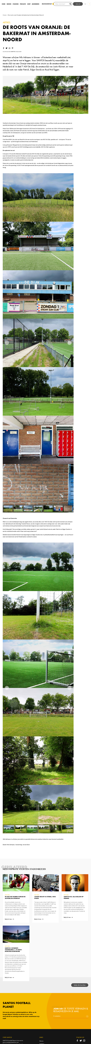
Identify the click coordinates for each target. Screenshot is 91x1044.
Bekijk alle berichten (80, 985)
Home (3, 4)
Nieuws (9, 4)
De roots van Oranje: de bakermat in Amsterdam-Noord (26, 15)
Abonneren (35, 4)
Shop (28, 4)
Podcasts (23, 4)
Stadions (16, 4)
